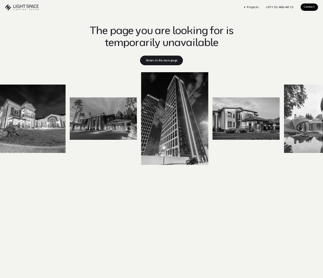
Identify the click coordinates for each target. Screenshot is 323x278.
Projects (253, 7)
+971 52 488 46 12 (280, 7)
